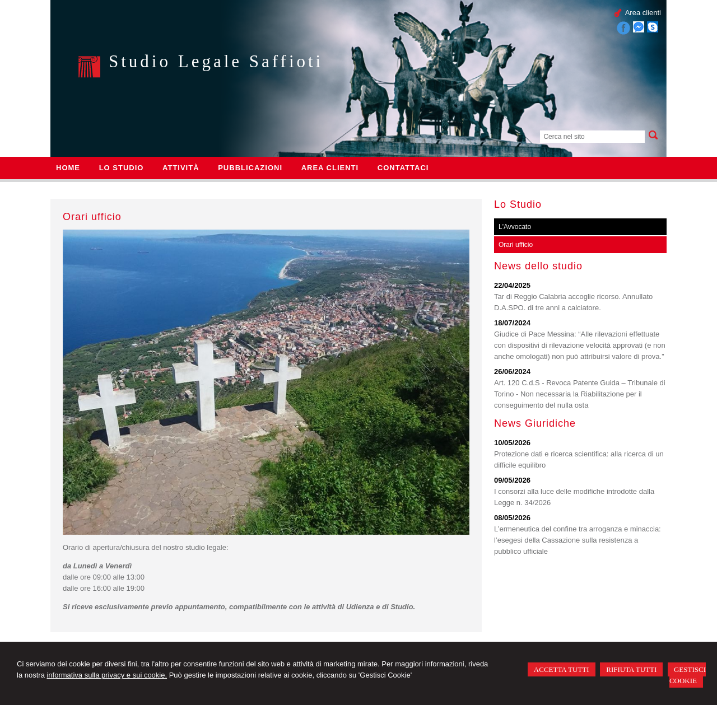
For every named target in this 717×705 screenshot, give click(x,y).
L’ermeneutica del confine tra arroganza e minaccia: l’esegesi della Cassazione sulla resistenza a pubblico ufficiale (577, 540)
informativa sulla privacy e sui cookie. (106, 675)
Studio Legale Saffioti (216, 61)
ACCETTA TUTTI (561, 669)
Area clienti (643, 12)
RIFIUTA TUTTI (631, 669)
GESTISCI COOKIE (687, 675)
